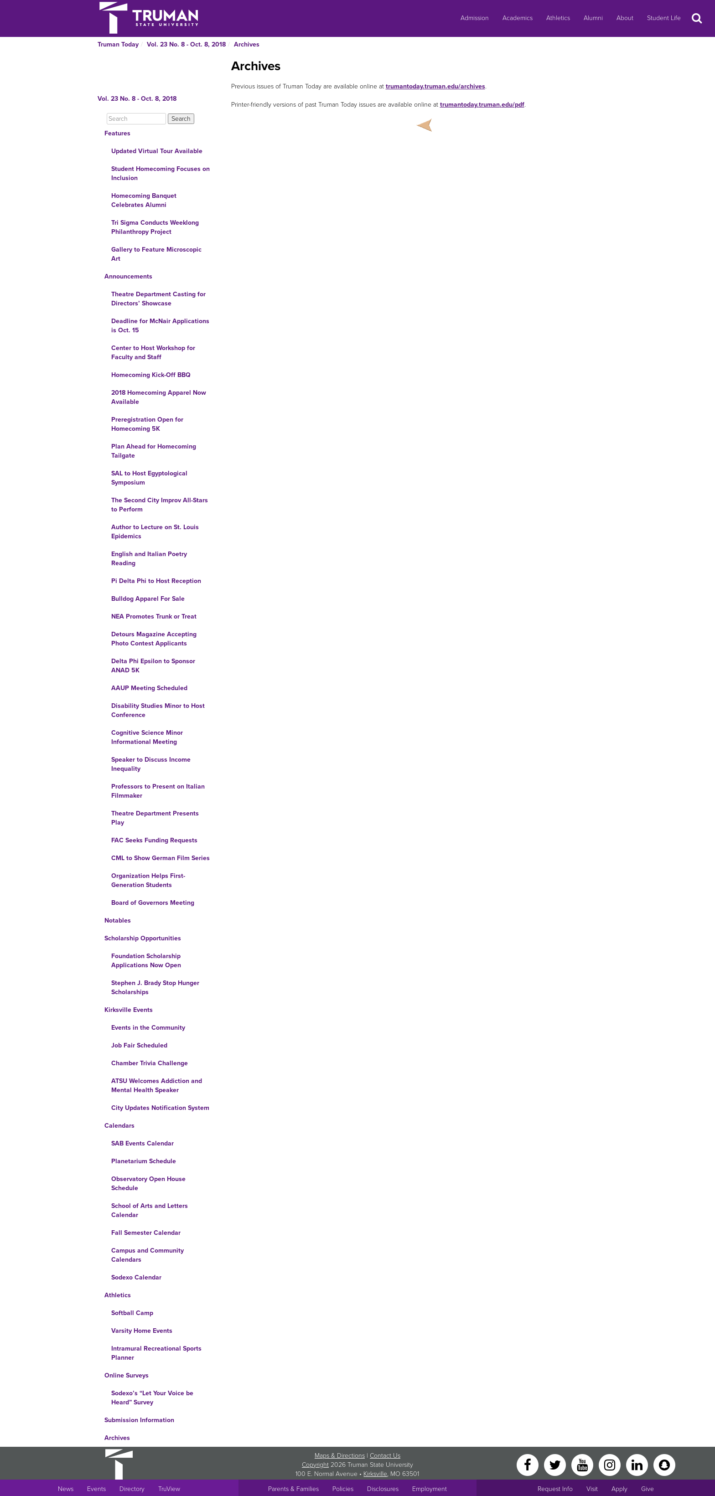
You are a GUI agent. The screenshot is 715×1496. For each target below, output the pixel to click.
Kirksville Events (128, 1010)
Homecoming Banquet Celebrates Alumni (143, 200)
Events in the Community (148, 1028)
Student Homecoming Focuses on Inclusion (160, 173)
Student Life (664, 18)
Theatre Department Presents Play (155, 818)
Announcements (128, 276)
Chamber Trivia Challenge (149, 1063)
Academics (518, 18)
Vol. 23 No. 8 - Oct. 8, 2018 (186, 44)
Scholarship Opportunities (142, 938)
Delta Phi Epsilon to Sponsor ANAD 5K (153, 665)
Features (117, 133)
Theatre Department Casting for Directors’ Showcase (158, 298)
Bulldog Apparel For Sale (148, 599)
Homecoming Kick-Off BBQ (151, 375)
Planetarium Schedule (143, 1161)
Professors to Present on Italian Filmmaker (158, 791)
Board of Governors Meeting (152, 903)
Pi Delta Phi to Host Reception (156, 581)
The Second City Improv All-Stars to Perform (159, 504)
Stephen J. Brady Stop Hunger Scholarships (155, 987)
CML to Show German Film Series (160, 858)
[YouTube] (583, 1464)
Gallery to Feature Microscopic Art (156, 254)
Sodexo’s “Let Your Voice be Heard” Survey (152, 1397)
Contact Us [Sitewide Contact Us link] (385, 1456)
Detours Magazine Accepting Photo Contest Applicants (154, 638)
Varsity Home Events (141, 1331)
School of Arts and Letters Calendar (149, 1210)
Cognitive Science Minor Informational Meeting (147, 737)
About (625, 18)
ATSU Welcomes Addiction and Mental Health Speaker (156, 1085)
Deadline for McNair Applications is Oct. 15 (160, 325)
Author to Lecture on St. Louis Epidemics (155, 531)
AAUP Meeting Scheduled (149, 688)
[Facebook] (528, 1464)
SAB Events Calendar (142, 1143)
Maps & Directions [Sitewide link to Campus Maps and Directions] (340, 1456)
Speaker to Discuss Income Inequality (151, 764)
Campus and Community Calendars (147, 1255)
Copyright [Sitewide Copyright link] (315, 1465)
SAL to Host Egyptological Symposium (149, 477)
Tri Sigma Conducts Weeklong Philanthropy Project (155, 227)
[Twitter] (556, 1464)
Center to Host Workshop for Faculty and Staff (153, 352)
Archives (246, 44)
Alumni (593, 18)
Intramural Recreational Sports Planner (156, 1353)
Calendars (119, 1126)
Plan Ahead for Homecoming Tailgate (153, 451)
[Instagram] (610, 1464)
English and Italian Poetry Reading (149, 558)
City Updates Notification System (160, 1108)
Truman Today (118, 44)
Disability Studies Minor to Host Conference (158, 710)
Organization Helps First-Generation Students (148, 880)
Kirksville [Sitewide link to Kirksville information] (375, 1474)
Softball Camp (132, 1313)
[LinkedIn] (638, 1464)
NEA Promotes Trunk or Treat (154, 616)
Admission (475, 18)
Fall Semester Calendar (146, 1233)
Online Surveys (126, 1375)
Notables (117, 920)
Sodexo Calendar (136, 1277)
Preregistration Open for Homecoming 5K (147, 424)
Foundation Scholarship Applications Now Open (146, 960)
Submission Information (139, 1420)
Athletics (558, 18)
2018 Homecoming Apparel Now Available (158, 397)
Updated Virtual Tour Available (156, 151)
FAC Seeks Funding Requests (154, 840)
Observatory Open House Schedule (148, 1183)
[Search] (136, 118)
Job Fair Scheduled (139, 1045)
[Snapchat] (664, 1464)
